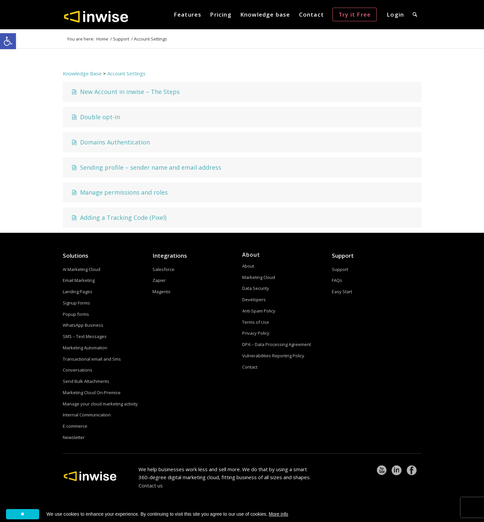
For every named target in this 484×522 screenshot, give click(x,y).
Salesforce (163, 269)
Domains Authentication (110, 142)
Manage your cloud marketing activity (100, 404)
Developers (254, 300)
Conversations (77, 370)
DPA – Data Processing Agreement (276, 344)
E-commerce (75, 426)
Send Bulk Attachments (86, 381)
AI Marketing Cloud (81, 269)
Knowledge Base (82, 73)
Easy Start (342, 292)
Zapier (159, 280)
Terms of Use (255, 322)
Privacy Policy (255, 333)
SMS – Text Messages (85, 336)
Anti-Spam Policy (258, 311)
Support (343, 255)
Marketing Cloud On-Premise (92, 392)
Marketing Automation (85, 348)
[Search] (414, 14)
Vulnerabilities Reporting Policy (273, 356)
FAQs (337, 280)
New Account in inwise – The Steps (125, 92)
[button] (8, 41)
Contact (249, 367)
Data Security (255, 288)
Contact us (151, 485)
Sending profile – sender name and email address (145, 167)
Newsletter (74, 437)
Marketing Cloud (258, 277)
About (248, 266)
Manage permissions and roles (119, 192)
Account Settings (126, 73)
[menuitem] (187, 14)
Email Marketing (79, 280)
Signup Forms (76, 303)
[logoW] (96, 16)
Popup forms (76, 314)
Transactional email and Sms (92, 359)
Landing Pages (77, 292)
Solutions (75, 255)
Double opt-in (95, 117)
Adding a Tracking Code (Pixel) (118, 217)
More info (278, 514)
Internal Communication (87, 415)
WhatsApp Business (83, 325)
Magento (161, 292)
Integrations (169, 255)
